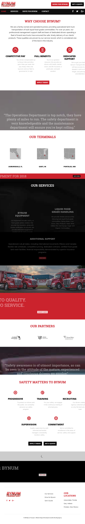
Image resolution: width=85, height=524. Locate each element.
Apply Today (42, 82)
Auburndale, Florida (70, 500)
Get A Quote (77, 4)
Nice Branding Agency (56, 517)
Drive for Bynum (29, 12)
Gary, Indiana (68, 503)
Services (14, 12)
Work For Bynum (60, 4)
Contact (45, 12)
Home (3, 12)
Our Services (49, 494)
